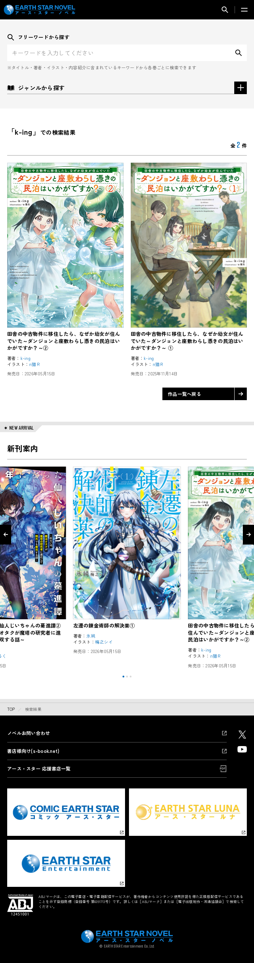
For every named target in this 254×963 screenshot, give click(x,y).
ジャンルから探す (127, 88)
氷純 (90, 636)
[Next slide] (248, 535)
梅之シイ (104, 642)
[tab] (123, 676)
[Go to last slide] (5, 535)
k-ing (25, 358)
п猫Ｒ (35, 364)
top (11, 709)
